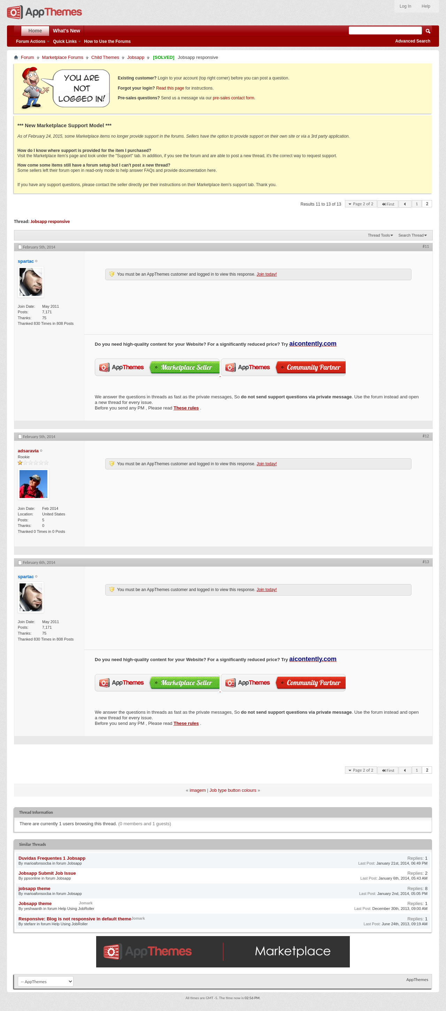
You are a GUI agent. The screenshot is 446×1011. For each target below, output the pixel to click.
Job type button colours (232, 790)
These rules (186, 408)
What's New (66, 30)
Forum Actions (30, 41)
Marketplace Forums (62, 57)
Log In (405, 6)
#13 (426, 561)
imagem (198, 790)
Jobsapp (135, 57)
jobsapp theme (34, 888)
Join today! (266, 274)
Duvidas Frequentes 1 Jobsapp (51, 858)
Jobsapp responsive (50, 221)
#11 (426, 246)
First (387, 204)
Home (35, 30)
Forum (27, 57)
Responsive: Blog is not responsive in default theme (74, 918)
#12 (426, 436)
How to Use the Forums (107, 41)
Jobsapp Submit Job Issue (47, 873)
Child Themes (105, 57)
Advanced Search (412, 41)
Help (426, 6)
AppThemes (417, 979)
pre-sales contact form (233, 97)
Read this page (170, 88)
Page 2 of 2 (363, 203)
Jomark (86, 903)
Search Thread (411, 235)
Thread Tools (379, 235)
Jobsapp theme (35, 903)
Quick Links (65, 41)
